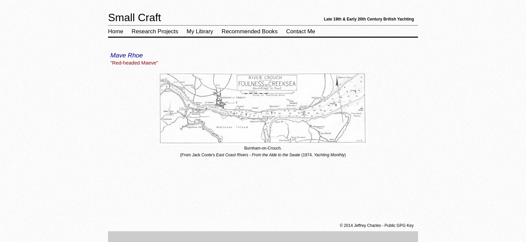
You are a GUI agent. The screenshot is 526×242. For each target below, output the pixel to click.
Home (115, 31)
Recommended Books (250, 31)
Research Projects (155, 31)
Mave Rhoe (126, 55)
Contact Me (300, 31)
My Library (200, 31)
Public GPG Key (399, 225)
